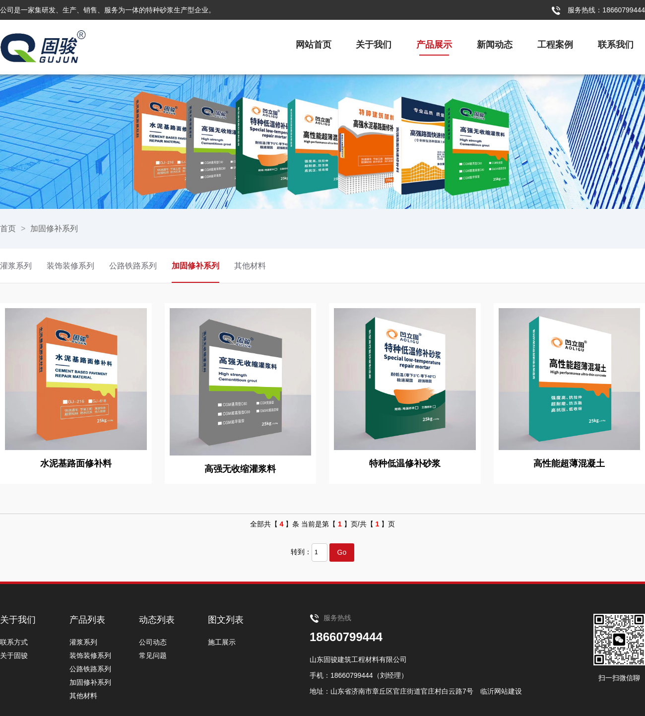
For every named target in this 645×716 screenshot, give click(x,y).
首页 (8, 228)
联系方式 (14, 642)
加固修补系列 (54, 228)
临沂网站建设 (501, 691)
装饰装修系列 (70, 265)
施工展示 (222, 642)
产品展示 (434, 45)
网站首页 (313, 45)
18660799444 (346, 637)
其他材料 (250, 265)
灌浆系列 (16, 265)
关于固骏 (14, 655)
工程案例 (555, 45)
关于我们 (373, 45)
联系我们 (616, 45)
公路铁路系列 (133, 265)
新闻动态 (495, 45)
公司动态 (153, 642)
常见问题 (153, 655)
